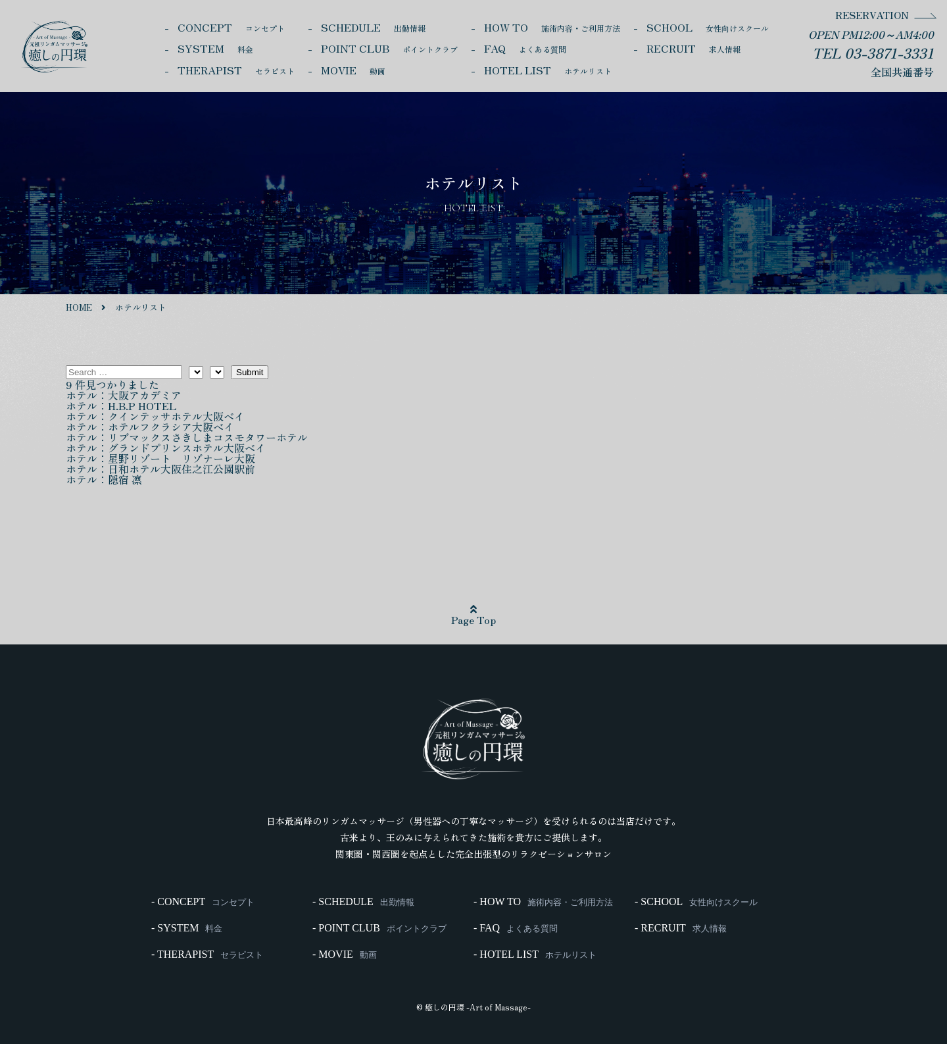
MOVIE (353, 70)
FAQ (525, 48)
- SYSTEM (186, 928)
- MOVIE (344, 954)
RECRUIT (693, 48)
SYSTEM (215, 48)
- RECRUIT (681, 928)
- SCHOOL (696, 902)
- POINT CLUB (379, 928)
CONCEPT (231, 27)
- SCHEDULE (363, 902)
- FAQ (516, 928)
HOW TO (552, 27)
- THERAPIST (207, 954)
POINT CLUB (389, 48)
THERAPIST (236, 70)
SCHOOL (707, 27)
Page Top (473, 615)
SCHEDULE (373, 27)
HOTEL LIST (548, 70)
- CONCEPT (203, 902)
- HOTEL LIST (535, 954)
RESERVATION (872, 15)
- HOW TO (543, 902)
